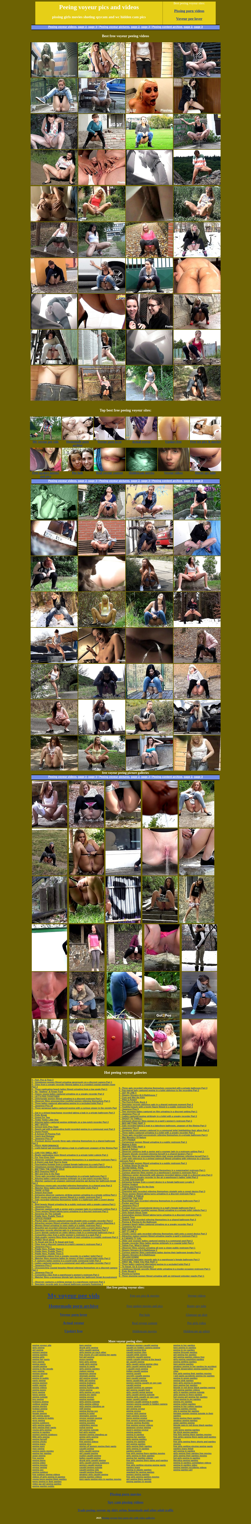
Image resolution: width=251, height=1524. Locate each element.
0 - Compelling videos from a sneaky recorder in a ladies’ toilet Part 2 (67, 1256)
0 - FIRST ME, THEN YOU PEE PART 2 (138, 1262)
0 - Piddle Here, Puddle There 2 (47, 1249)
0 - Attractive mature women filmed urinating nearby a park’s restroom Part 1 (158, 1236)
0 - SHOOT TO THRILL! (130, 1118)
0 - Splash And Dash (42, 1192)
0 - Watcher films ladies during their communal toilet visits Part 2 (65, 1188)
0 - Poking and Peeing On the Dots (136, 1187)
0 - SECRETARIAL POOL (131, 1168)
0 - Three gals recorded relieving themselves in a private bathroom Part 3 (69, 1176)
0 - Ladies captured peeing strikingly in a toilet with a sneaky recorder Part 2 (158, 1116)
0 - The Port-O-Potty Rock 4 (133, 1102)
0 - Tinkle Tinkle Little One (45, 1120)
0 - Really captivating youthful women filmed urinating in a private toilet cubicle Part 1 (162, 1210)
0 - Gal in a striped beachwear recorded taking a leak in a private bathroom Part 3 (73, 1113)
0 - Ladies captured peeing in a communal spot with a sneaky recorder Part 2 (71, 1263)
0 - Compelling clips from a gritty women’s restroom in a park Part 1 (66, 1235)
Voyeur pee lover (189, 19)
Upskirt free (73, 1331)
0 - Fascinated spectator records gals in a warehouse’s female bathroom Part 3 (159, 1259)
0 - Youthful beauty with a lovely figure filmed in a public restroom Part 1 (156, 1107)
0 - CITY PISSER (127, 1140)
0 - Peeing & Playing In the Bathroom (138, 1222)
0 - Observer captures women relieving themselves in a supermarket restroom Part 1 (162, 1170)
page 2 (82, 26)
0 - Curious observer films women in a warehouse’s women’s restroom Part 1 (158, 1172)
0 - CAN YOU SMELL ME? (45, 1152)
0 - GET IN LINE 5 (127, 1093)
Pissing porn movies (125, 1494)
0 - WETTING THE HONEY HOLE (48, 1169)
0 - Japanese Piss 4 (129, 1205)
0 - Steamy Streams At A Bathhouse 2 (138, 1250)
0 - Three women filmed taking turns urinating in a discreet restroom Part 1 (70, 1211)
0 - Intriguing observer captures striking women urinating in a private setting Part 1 (74, 1195)
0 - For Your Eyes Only (43, 1157)
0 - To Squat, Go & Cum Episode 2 (136, 1266)
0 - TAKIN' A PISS (40, 1190)
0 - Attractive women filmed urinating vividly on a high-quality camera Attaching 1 (73, 1223)
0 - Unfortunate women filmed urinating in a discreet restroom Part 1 (67, 1098)
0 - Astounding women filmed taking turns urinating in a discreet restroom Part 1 (160, 1215)
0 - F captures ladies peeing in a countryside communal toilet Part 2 (66, 1261)
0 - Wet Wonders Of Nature (132, 1137)
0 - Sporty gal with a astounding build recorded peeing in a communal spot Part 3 (73, 1129)
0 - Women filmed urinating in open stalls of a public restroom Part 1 (67, 1225)
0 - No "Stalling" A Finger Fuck (47, 1091)
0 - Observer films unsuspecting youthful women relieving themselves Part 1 (71, 1101)
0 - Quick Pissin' (40, 1131)
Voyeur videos (197, 1295)
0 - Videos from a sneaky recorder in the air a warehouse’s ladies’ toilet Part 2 (158, 1177)
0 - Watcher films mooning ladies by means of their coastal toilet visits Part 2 (71, 1258)
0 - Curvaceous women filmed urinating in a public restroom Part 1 (153, 1142)
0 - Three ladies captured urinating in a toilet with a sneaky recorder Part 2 (157, 1132)
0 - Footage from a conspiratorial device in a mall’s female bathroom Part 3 (157, 1208)
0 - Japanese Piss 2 (42, 1265)
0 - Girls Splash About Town (133, 1212)
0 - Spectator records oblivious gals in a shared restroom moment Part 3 (156, 1104)
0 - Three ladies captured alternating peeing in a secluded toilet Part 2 (67, 1103)
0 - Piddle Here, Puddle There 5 (47, 1253)
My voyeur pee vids (73, 1295)
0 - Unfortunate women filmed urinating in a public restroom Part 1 (153, 1163)
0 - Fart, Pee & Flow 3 (43, 1080)
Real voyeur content (144, 1323)
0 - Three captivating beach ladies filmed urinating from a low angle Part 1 (69, 1089)
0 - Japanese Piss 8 (129, 1128)
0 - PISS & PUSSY (128, 1100)
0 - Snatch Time (127, 1217)
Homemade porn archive (73, 1305)
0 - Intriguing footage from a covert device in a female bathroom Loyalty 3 (156, 1182)
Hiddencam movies (145, 1331)
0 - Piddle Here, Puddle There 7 (47, 1251)
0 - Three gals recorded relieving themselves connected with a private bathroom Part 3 (163, 1088)
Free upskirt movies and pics (145, 1306)
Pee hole (144, 1314)
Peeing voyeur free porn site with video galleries (128, 1517)
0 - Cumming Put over (130, 1226)
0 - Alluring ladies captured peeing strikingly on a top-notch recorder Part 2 (70, 1122)
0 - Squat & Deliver (128, 1149)
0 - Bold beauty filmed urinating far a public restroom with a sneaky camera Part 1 (73, 1204)
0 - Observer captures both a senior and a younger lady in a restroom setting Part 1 (74, 1209)
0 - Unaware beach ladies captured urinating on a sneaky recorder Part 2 (156, 1224)
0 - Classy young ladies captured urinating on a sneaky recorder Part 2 (68, 1094)
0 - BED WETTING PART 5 (132, 1147)
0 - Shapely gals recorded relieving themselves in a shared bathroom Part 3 (157, 1219)
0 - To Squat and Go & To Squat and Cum (53, 1242)
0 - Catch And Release (43, 1136)
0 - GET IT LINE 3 (127, 1231)
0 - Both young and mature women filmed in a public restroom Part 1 (67, 1197)
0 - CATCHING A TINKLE (131, 1196)
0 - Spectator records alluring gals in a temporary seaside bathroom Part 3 (70, 1230)
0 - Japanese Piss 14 (42, 1272)
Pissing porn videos (189, 11)
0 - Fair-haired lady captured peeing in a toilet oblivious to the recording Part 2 (159, 1090)
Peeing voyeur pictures (114, 26)
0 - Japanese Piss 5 (129, 1109)
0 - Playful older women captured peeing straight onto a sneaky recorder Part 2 (72, 1221)
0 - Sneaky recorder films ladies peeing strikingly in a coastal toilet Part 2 (156, 1243)
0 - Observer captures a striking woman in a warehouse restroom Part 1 (68, 1282)
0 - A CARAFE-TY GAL (130, 1238)
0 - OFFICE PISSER (41, 1218)
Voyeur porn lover (73, 1315)
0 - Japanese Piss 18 (42, 1105)
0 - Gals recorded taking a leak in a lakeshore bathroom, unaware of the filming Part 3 (162, 1125)
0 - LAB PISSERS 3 (128, 1189)
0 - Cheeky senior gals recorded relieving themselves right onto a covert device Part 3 (163, 1234)
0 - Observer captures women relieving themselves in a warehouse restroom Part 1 (74, 1160)
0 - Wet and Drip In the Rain (46, 1174)
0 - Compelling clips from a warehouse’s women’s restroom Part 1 (65, 1275)
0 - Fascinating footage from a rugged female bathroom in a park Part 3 (68, 1164)
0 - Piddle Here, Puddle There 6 (47, 1216)
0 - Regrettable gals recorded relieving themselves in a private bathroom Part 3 (159, 1201)
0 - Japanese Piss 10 (42, 1138)
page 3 (92, 26)
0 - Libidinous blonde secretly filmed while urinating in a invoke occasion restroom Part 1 (164, 1269)
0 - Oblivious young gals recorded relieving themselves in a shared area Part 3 (72, 1185)
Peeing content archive (167, 26)
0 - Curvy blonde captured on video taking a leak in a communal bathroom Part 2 (73, 1232)
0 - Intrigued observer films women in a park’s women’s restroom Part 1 (155, 1121)
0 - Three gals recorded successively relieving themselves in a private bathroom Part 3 (163, 1135)
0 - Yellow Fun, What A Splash (134, 1245)
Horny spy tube (196, 1306)
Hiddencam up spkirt (196, 1331)
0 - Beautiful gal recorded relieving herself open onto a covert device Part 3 (70, 1228)
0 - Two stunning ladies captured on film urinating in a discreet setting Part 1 (158, 1111)
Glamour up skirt (196, 1314)
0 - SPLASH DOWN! (129, 1257)
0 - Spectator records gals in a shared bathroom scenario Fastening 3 (67, 1284)
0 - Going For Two (41, 1117)
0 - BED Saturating (128, 1229)
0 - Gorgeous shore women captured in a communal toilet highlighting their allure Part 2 (164, 1130)
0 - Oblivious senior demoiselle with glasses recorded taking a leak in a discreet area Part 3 (165, 1175)
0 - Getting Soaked (128, 1184)
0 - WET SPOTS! (40, 1124)
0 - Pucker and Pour (129, 1203)
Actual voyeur (73, 1323)
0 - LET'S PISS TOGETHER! (46, 1096)
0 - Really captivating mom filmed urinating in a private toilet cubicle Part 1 (70, 1155)
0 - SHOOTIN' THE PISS (131, 1198)
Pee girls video (196, 1323)
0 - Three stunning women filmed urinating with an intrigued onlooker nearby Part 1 (161, 1276)
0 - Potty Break (39, 1115)
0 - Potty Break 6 (127, 1271)
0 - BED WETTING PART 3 (132, 1123)
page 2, (188, 26)
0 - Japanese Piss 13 (129, 1114)
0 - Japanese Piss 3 (42, 1206)
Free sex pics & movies (144, 1295)
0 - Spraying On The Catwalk (46, 1214)
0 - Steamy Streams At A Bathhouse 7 (138, 1095)
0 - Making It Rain (127, 1144)
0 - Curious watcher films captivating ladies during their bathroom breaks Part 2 (159, 1252)
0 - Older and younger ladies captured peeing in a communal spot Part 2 (156, 1241)
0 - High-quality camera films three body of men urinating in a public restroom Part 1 (75, 1237)
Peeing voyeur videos (62, 26)
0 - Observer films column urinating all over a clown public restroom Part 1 (157, 1248)
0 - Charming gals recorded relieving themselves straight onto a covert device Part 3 (162, 1191)
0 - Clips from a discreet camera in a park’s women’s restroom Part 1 (67, 1244)
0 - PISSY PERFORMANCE (45, 1145)
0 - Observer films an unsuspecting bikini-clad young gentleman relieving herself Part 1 (163, 1156)
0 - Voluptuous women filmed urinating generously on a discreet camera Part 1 (72, 1082)
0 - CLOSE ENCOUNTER (131, 1179)
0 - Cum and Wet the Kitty (132, 1097)
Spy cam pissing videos (125, 1502)
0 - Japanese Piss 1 (42, 1246)
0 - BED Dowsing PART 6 (44, 1171)
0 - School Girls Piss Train (45, 1127)
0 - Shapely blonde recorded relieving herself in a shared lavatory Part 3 (155, 1154)
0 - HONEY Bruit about (43, 1239)
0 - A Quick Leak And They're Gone (49, 1162)
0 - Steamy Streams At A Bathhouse (137, 1255)
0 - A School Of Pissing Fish (46, 1134)
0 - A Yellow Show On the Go (133, 1165)
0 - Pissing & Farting (129, 1273)
